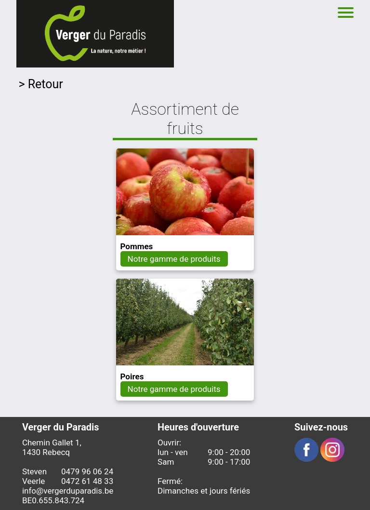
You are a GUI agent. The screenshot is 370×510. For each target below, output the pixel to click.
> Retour (40, 84)
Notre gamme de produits (174, 259)
